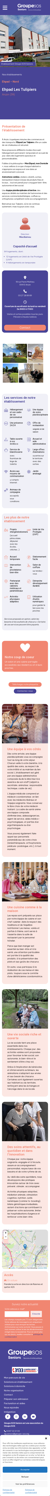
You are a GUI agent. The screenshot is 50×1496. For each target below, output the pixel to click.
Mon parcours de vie (14, 1377)
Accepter (25, 1469)
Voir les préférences (25, 1484)
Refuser (25, 1477)
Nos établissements (12, 74)
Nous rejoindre (11, 1407)
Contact (25, 327)
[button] (46, 1438)
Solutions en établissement (18, 1382)
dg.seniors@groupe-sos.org (16, 1434)
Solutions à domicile (14, 1386)
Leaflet (12, 1268)
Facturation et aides (14, 1403)
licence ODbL (43, 1268)
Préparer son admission (16, 1399)
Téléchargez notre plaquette (25, 684)
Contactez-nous (25, 691)
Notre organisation (13, 1390)
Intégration (9, 1412)
